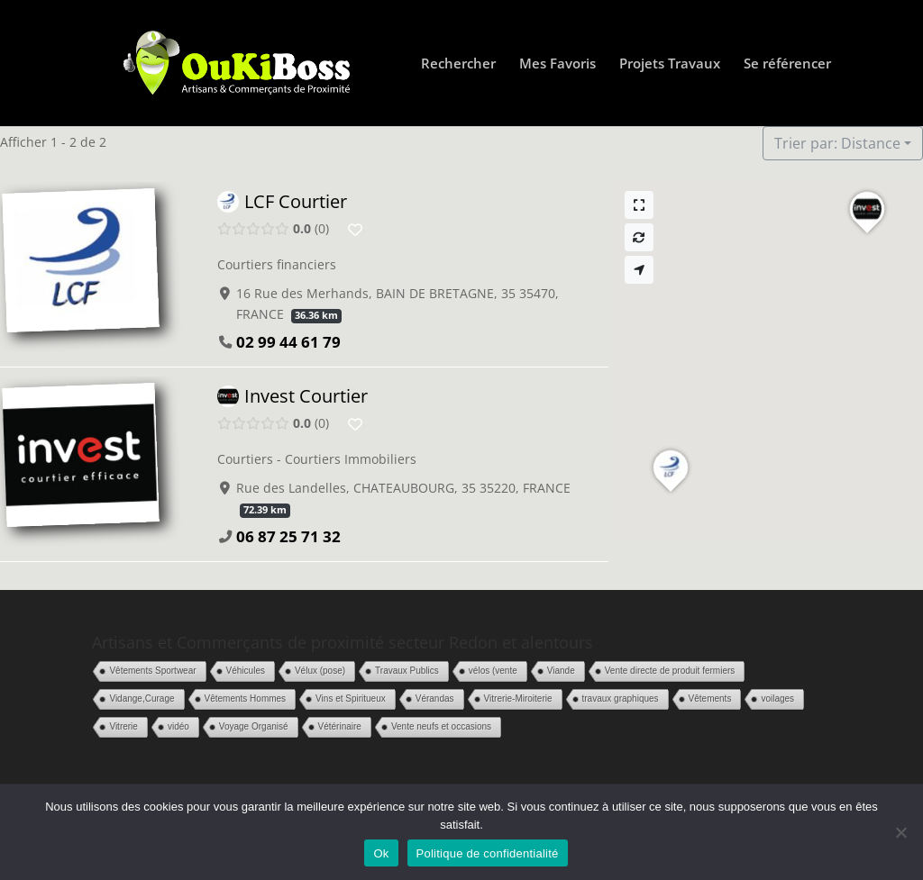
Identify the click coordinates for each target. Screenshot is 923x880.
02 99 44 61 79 (288, 341)
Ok (380, 853)
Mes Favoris (557, 64)
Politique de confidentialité (487, 853)
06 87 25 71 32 (288, 537)
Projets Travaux (669, 64)
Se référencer (787, 64)
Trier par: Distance (837, 143)
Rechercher (458, 64)
